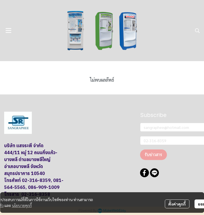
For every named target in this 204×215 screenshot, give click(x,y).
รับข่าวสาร (153, 154)
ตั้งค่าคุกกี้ (177, 203)
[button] (197, 30)
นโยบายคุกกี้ (22, 205)
